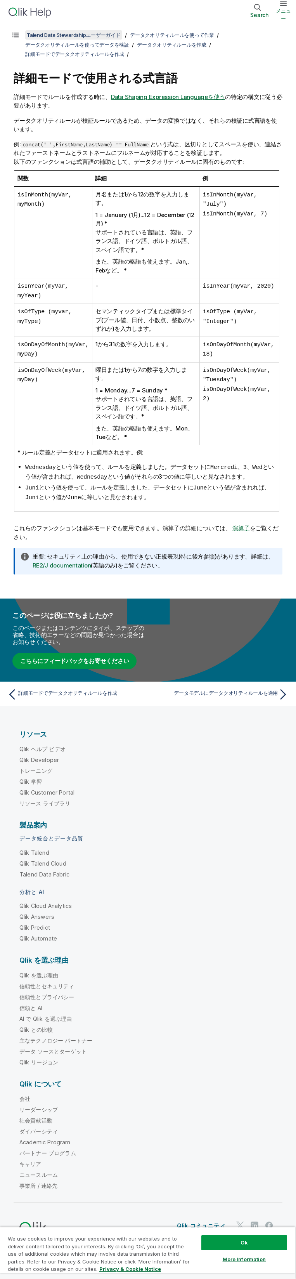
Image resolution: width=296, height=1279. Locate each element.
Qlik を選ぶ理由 (39, 972)
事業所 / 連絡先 (38, 1182)
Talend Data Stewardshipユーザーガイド (74, 35)
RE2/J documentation (62, 562)
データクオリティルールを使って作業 (172, 35)
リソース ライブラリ (45, 800)
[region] (147, 1253)
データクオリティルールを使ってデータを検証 (77, 45)
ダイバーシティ (38, 1128)
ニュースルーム (38, 1171)
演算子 (240, 525)
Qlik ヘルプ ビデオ (42, 746)
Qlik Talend (34, 849)
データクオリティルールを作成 (171, 45)
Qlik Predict (34, 924)
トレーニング (35, 767)
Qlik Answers (36, 913)
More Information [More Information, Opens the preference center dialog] (244, 1259)
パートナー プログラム (47, 1150)
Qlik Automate (38, 935)
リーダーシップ (38, 1106)
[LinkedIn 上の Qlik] (254, 1222)
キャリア (30, 1161)
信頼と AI (30, 1004)
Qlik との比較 (36, 1026)
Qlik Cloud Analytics (45, 902)
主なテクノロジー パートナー (55, 1037)
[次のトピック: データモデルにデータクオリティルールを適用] (220, 691)
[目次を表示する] (15, 35)
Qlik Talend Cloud (42, 860)
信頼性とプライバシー (46, 994)
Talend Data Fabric (44, 871)
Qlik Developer (39, 756)
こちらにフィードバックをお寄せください (74, 657)
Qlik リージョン (39, 1059)
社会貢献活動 (35, 1117)
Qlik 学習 (30, 778)
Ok (244, 1242)
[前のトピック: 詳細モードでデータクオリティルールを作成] (75, 691)
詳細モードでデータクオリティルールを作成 (74, 54)
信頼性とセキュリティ (46, 983)
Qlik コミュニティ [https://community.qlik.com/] (201, 1222)
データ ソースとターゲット (53, 1048)
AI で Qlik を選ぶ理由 (45, 1015)
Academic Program (45, 1139)
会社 (24, 1095)
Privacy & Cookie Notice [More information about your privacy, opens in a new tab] (130, 1269)
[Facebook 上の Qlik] (269, 1222)
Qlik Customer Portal (46, 789)
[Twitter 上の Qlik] (240, 1222)
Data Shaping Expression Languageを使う (168, 97)
